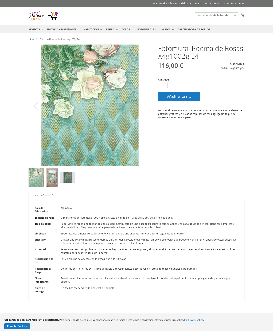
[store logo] (43, 16)
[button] (35, 106)
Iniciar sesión (212, 3)
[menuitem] (34, 29)
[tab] (45, 195)
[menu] (136, 29)
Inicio (31, 39)
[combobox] (216, 15)
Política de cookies (193, 319)
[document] (137, 323)
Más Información (44, 195)
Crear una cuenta (234, 3)
